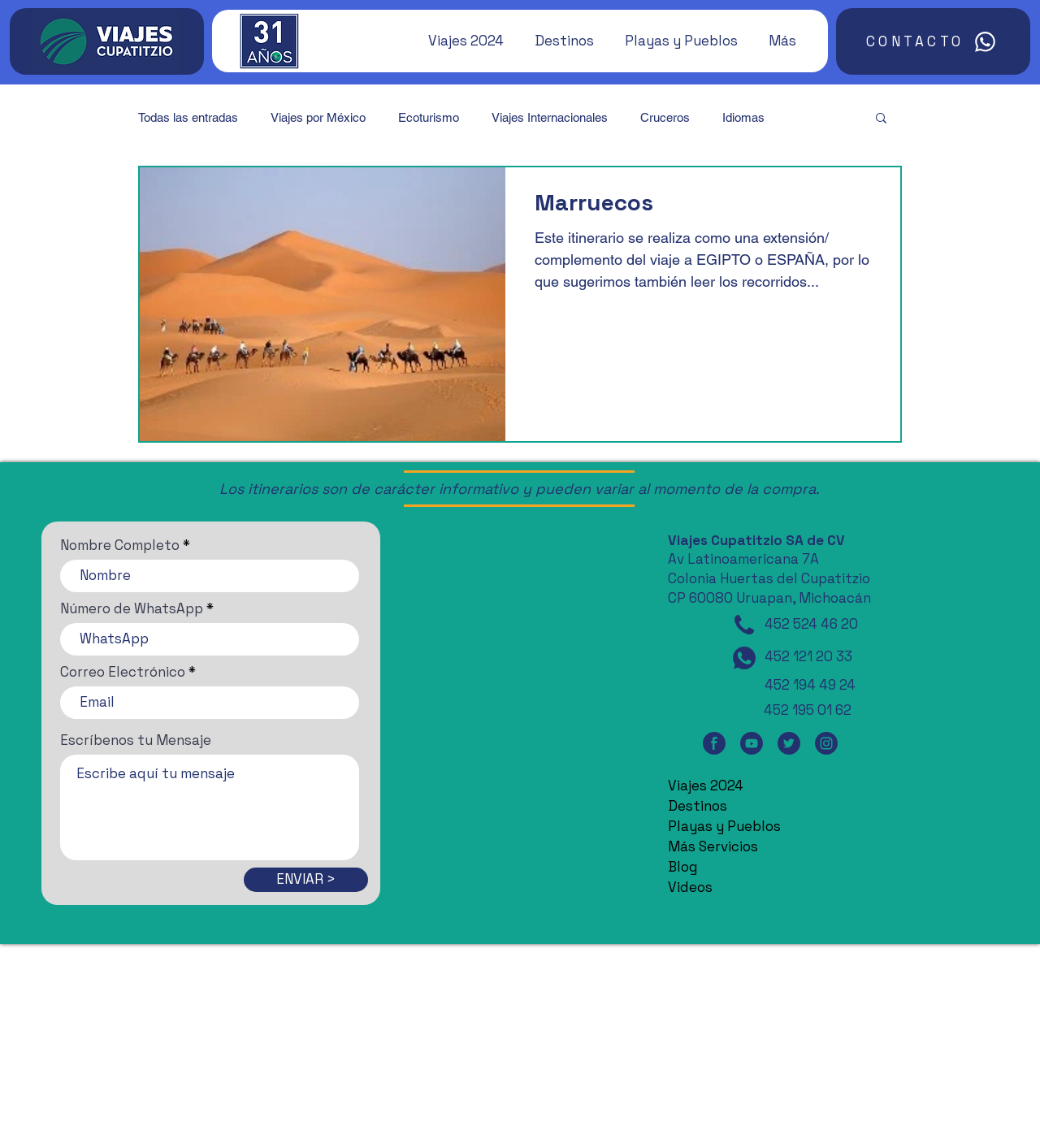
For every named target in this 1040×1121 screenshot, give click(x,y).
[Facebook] (714, 743)
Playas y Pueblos (724, 826)
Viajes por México (318, 117)
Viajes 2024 (705, 785)
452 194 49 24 (810, 685)
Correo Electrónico (122, 672)
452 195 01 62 (808, 710)
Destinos (697, 806)
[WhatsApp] (744, 658)
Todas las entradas (188, 117)
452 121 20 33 (808, 656)
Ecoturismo (428, 117)
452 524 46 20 (811, 624)
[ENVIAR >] (306, 880)
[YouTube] (751, 743)
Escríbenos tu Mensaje (135, 740)
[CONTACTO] (933, 41)
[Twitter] (789, 743)
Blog (682, 867)
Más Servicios (713, 846)
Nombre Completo (120, 545)
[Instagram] (826, 743)
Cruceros (665, 117)
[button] (458, 40)
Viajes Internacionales (550, 117)
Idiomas (743, 117)
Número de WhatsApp (131, 609)
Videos (690, 887)
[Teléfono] (744, 624)
